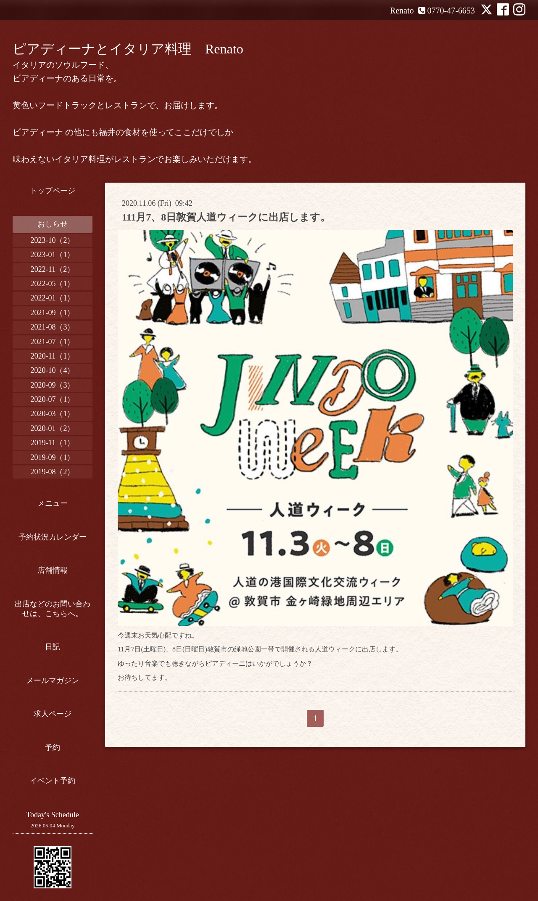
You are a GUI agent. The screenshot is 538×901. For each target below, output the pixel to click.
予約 (52, 747)
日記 (52, 647)
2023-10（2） (53, 240)
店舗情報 (52, 570)
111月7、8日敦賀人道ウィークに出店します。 (226, 217)
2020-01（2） (53, 428)
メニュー (52, 503)
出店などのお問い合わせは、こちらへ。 (52, 609)
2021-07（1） (53, 342)
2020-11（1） (52, 356)
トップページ (52, 190)
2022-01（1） (53, 298)
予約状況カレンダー (52, 537)
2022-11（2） (52, 269)
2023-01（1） (53, 254)
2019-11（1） (52, 443)
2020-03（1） (53, 413)
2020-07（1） (53, 399)
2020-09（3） (53, 385)
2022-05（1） (53, 283)
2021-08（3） (53, 327)
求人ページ (52, 714)
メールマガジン (52, 680)
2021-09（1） (53, 312)
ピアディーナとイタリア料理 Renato (128, 48)
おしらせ (52, 224)
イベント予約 (52, 780)
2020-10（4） (53, 370)
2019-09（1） (53, 457)
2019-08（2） (53, 472)
